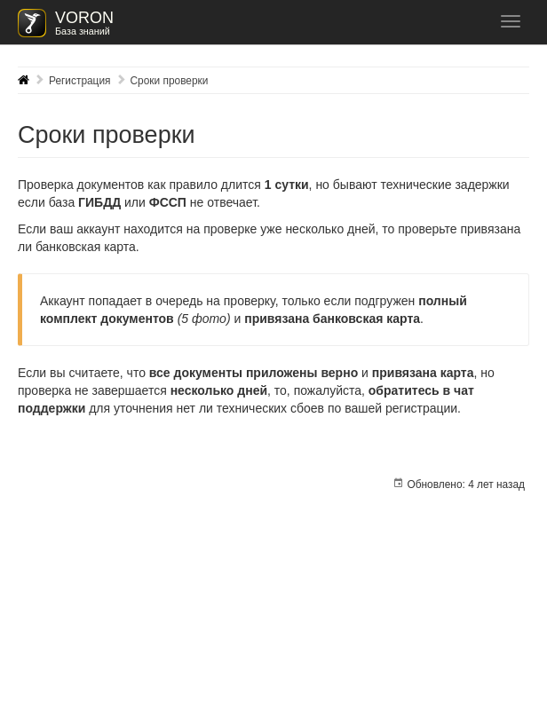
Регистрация (80, 81)
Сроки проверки (170, 81)
